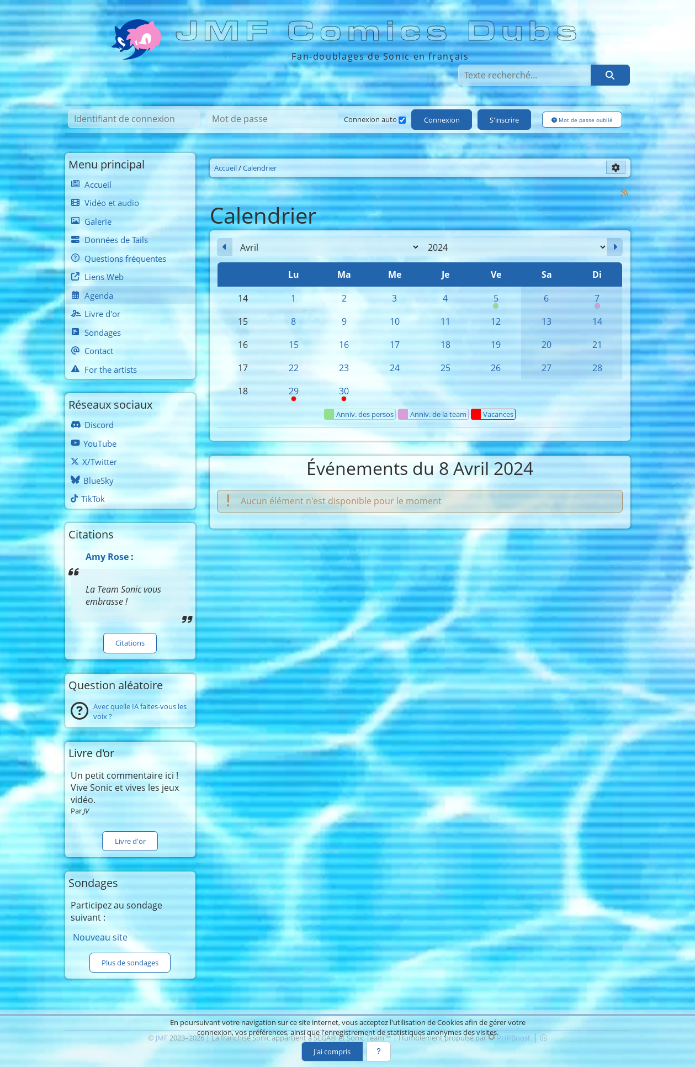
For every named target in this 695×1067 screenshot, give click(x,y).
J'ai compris (332, 1052)
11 (445, 321)
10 (395, 321)
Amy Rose (107, 557)
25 (445, 368)
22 (294, 368)
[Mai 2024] (615, 247)
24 (395, 368)
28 (597, 368)
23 (344, 368)
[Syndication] (624, 192)
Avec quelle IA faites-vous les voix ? (140, 711)
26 (496, 368)
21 (597, 345)
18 (445, 345)
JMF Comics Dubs (379, 31)
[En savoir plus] (379, 1051)
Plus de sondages (130, 963)
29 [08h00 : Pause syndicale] (293, 394)
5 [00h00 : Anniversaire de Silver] (495, 301)
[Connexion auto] (402, 120)
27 (546, 368)
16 (344, 345)
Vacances (492, 414)
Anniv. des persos (359, 414)
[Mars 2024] (224, 247)
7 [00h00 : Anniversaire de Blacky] (597, 301)
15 (294, 345)
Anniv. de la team (432, 414)
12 (496, 321)
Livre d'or (130, 841)
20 (546, 345)
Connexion (442, 120)
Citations (130, 643)
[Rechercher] (610, 75)
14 (597, 321)
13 (546, 321)
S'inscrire (504, 120)
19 (496, 345)
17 (395, 345)
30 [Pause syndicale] (344, 394)
